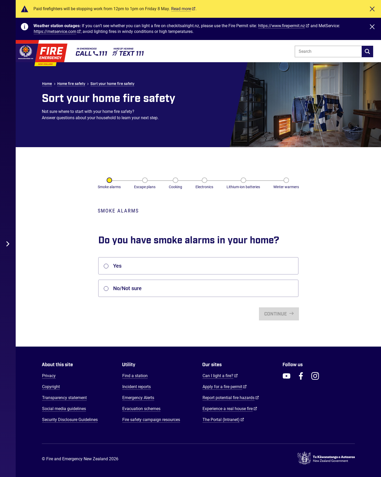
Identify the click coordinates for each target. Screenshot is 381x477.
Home (47, 84)
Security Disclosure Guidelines (70, 419)
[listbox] (198, 265)
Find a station (135, 375)
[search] (367, 51)
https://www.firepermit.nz (281, 25)
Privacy (49, 375)
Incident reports (136, 386)
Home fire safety (71, 84)
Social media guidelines (64, 408)
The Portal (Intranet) (223, 419)
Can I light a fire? (220, 375)
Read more (181, 8)
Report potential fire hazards (231, 397)
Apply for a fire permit (225, 386)
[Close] (372, 9)
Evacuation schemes (141, 408)
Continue (276, 314)
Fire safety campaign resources (151, 419)
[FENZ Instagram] (315, 376)
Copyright (51, 386)
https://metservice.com (55, 31)
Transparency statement (64, 397)
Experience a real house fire (230, 408)
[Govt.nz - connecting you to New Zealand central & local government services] (326, 459)
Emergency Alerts (138, 397)
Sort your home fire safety (112, 84)
